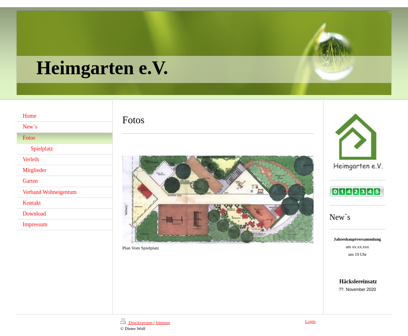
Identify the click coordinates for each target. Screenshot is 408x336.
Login (310, 321)
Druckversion (136, 322)
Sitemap (162, 322)
